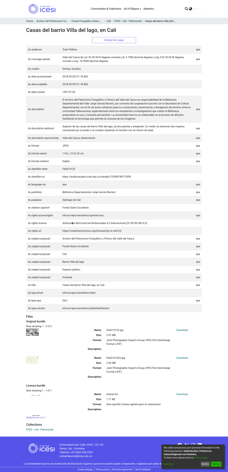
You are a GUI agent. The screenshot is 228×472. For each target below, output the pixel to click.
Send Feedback (143, 469)
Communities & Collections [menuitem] (106, 8)
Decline (205, 464)
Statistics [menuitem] (148, 8)
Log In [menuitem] (196, 8)
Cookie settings (85, 469)
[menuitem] (132, 9)
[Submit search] (186, 9)
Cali (109, 21)
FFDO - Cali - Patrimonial (128, 21)
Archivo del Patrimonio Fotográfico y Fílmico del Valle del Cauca (52, 21)
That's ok (216, 464)
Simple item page (114, 40)
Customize (169, 464)
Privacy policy (102, 469)
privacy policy (200, 457)
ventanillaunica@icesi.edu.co (75, 456)
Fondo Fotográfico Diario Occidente (87, 21)
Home (29, 21)
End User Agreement (122, 469)
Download (182, 330)
